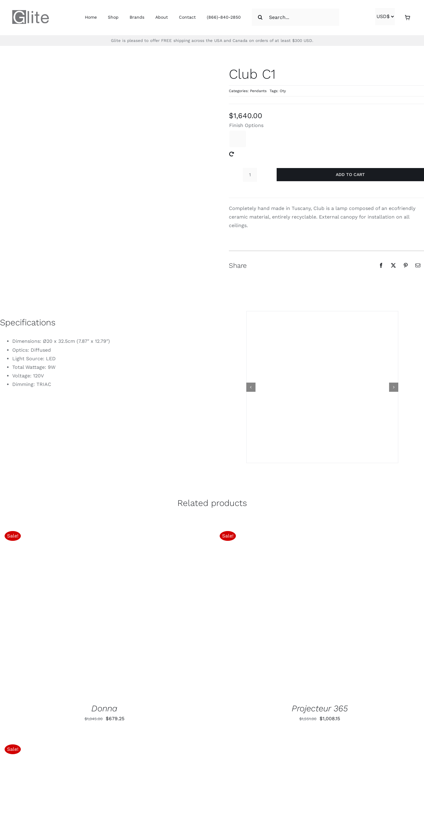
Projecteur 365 (320, 708)
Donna (104, 708)
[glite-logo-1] (30, 12)
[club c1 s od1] (322, 386)
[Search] (260, 17)
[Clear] (231, 154)
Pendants (258, 91)
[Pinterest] (405, 265)
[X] (393, 265)
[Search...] (295, 17)
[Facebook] (381, 265)
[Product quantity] (250, 175)
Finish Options (246, 125)
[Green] (237, 139)
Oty (283, 91)
